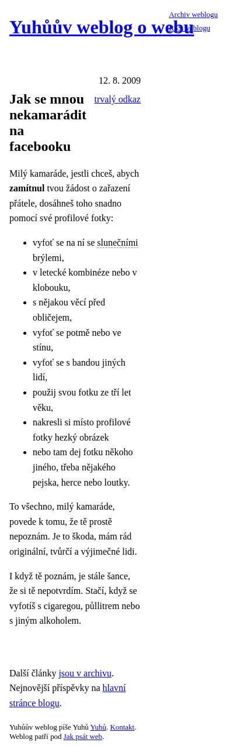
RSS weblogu (189, 27)
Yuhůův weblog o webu (101, 26)
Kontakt (122, 727)
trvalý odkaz (117, 99)
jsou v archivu (85, 673)
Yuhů (98, 727)
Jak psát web (83, 736)
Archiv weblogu (193, 14)
